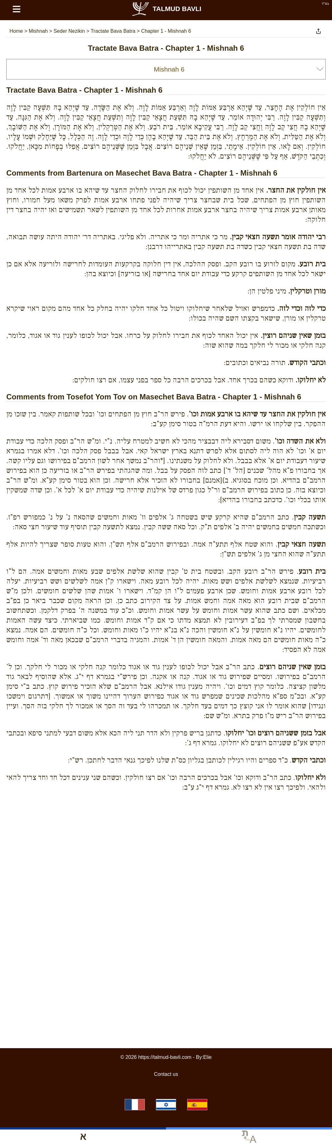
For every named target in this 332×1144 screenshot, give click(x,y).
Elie (207, 1057)
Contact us (166, 1074)
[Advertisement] (166, 825)
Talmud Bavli (166, 8)
